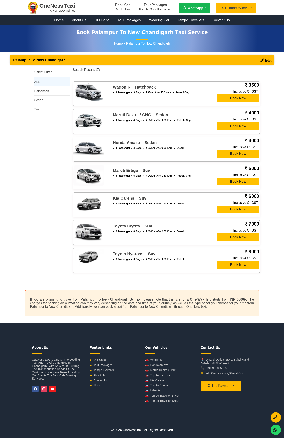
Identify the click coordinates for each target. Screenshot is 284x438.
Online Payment (219, 385)
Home (59, 20)
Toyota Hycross (157, 375)
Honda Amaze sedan (135, 142)
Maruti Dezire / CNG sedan (140, 115)
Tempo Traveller (102, 370)
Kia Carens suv (129, 198)
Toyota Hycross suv (134, 254)
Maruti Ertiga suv (131, 170)
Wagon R (153, 360)
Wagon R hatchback (134, 87)
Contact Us (221, 20)
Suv (37, 109)
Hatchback (41, 91)
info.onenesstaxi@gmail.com (224, 373)
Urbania (152, 390)
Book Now (238, 98)
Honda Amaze (156, 365)
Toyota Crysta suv (132, 226)
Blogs (95, 385)
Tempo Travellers (190, 20)
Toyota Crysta (156, 385)
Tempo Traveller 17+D (162, 395)
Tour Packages (129, 20)
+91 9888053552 (217, 368)
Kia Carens (155, 380)
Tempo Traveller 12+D (162, 401)
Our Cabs (101, 20)
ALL (37, 81)
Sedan (38, 100)
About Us (79, 20)
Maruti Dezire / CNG (160, 370)
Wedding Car (159, 20)
